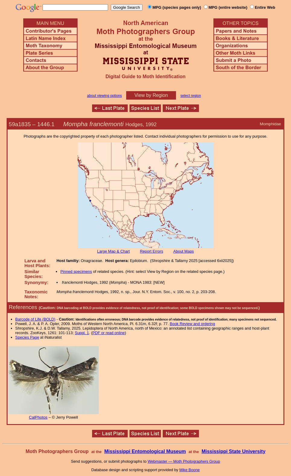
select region (191, 96)
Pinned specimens (76, 271)
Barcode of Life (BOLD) (35, 319)
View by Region (151, 95)
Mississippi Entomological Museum (145, 451)
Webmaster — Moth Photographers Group (184, 461)
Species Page (27, 337)
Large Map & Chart (113, 251)
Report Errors (151, 251)
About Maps (183, 251)
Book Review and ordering (192, 323)
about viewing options (104, 96)
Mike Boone (189, 470)
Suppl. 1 (82, 333)
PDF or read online (108, 333)
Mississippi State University (234, 451)
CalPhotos (38, 417)
